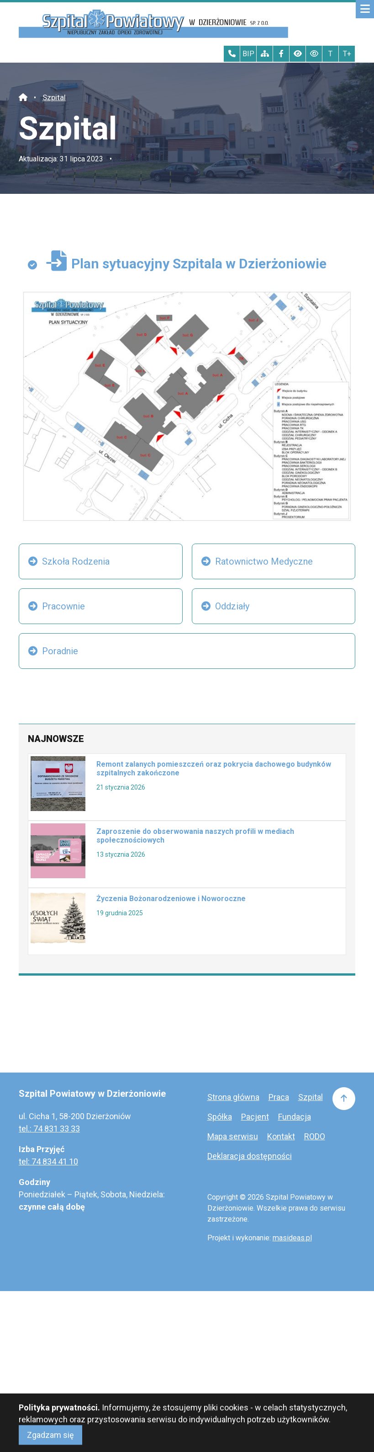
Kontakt (281, 1136)
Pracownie (63, 606)
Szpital (54, 97)
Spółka (219, 1116)
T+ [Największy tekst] (347, 53)
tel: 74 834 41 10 (48, 1161)
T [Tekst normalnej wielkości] (330, 53)
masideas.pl (292, 1237)
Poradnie (60, 651)
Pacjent (255, 1116)
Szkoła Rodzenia (76, 561)
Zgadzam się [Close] (50, 1442)
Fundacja (294, 1116)
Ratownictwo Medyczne (264, 561)
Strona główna (233, 1097)
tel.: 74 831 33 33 (49, 1128)
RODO (314, 1136)
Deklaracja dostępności (249, 1156)
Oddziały (232, 606)
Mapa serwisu (232, 1136)
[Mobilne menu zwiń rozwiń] (365, 9)
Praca (279, 1097)
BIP (248, 53)
